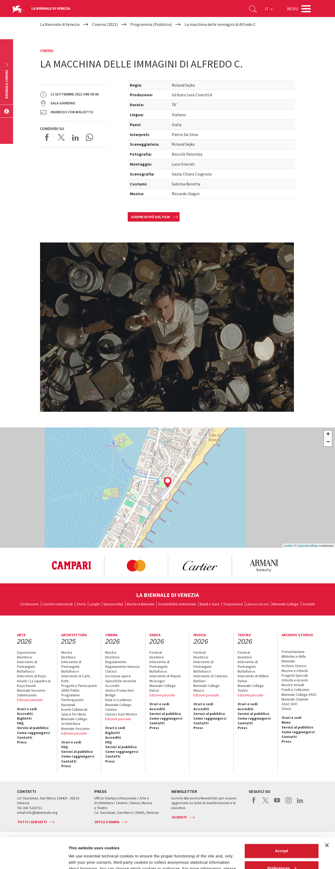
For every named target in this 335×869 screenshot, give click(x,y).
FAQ (20, 723)
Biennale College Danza (162, 688)
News (286, 722)
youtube (277, 803)
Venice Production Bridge (119, 692)
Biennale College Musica (206, 688)
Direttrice (24, 657)
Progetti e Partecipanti (79, 685)
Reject (281, 854)
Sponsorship (113, 604)
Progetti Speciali (295, 675)
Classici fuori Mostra (121, 714)
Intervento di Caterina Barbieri (210, 678)
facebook (254, 803)
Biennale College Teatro (251, 688)
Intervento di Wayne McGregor (165, 678)
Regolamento (115, 661)
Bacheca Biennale (140, 604)
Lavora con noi (257, 604)
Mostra (66, 652)
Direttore (68, 657)
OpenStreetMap (308, 545)
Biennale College (285, 604)
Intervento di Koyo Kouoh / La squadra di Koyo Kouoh (34, 681)
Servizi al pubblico (33, 727)
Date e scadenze (118, 699)
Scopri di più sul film (150, 217)
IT (269, 9)
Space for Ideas (73, 714)
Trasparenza (233, 604)
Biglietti (24, 718)
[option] (72, 565)
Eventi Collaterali (74, 709)
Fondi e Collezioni (295, 689)
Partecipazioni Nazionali (72, 702)
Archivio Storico (294, 665)
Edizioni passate (30, 699)
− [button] (328, 442)
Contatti (308, 604)
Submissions (27, 695)
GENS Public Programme (70, 692)
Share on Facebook (47, 137)
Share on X (61, 137)
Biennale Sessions (31, 690)
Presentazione (293, 651)
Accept (281, 820)
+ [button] (328, 434)
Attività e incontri (295, 680)
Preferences (281, 837)
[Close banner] (327, 814)
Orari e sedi (27, 709)
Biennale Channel (295, 699)
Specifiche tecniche (120, 681)
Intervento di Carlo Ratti (75, 678)
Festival (155, 652)
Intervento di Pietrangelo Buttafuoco (27, 666)
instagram (288, 803)
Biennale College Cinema (118, 707)
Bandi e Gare (210, 604)
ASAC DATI (289, 704)
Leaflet (288, 545)
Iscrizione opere (118, 676)
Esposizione (26, 652)
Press (22, 742)
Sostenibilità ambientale (177, 604)
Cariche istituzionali (57, 604)
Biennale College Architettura (74, 721)
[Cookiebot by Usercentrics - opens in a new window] (34, 859)
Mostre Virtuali (293, 684)
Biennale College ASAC (299, 694)
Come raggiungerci (33, 732)
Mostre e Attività (295, 670)
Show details (81, 858)
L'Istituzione (29, 604)
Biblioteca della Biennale (294, 658)
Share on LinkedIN (75, 137)
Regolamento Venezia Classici (122, 669)
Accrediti (25, 713)
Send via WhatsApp (89, 137)
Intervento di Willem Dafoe (253, 678)
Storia (81, 604)
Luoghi (95, 604)
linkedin (300, 803)
